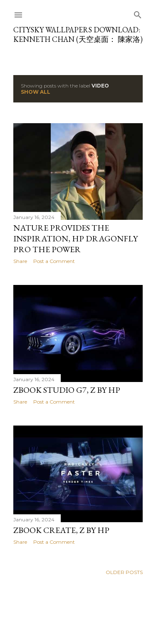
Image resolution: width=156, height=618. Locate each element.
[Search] (138, 13)
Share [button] (20, 261)
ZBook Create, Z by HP (61, 530)
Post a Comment (54, 261)
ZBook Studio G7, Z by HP (66, 389)
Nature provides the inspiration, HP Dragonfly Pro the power (75, 238)
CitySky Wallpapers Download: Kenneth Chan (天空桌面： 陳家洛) (78, 34)
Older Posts (124, 572)
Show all (35, 92)
